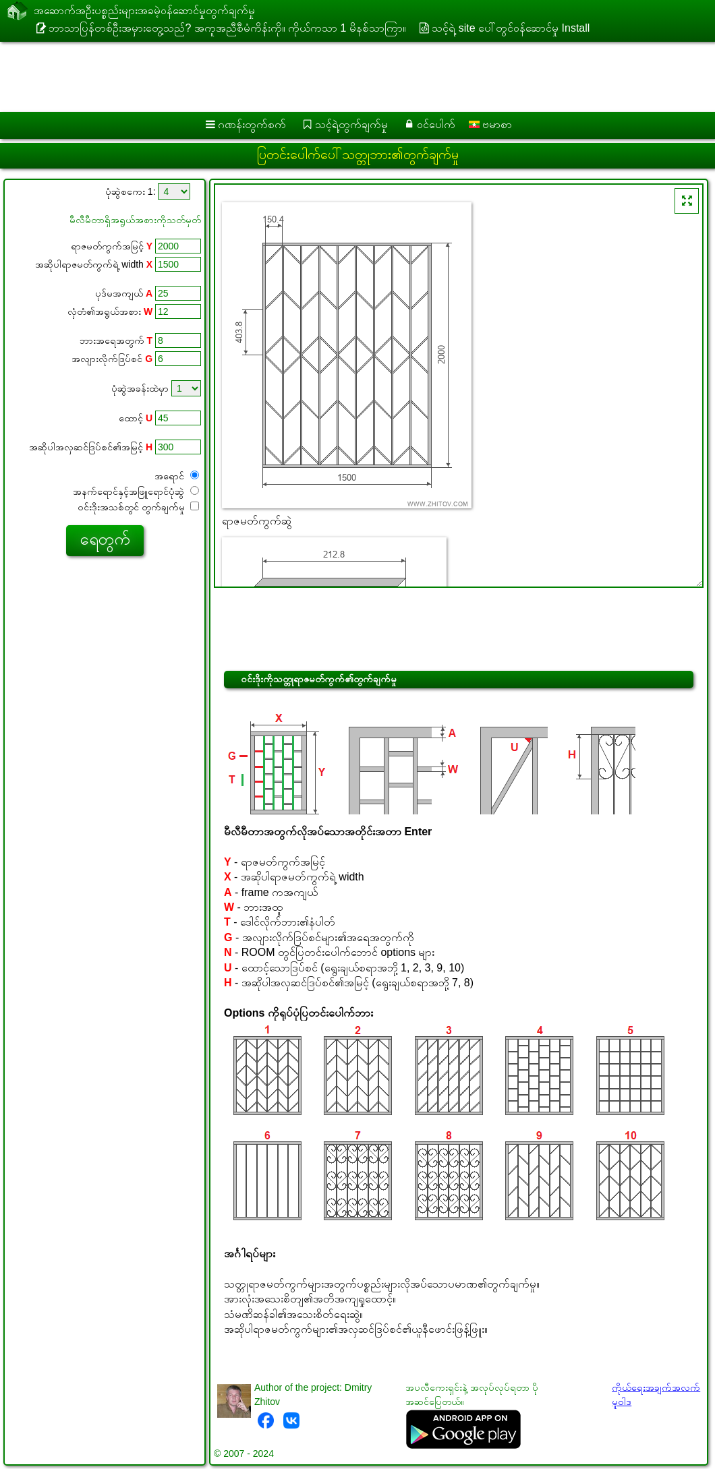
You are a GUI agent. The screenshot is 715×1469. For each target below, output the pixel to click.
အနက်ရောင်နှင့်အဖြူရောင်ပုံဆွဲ (136, 491)
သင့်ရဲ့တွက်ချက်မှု (351, 124)
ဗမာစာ (490, 124)
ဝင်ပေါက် (436, 124)
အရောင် (176, 476)
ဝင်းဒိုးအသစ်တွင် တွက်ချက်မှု (138, 507)
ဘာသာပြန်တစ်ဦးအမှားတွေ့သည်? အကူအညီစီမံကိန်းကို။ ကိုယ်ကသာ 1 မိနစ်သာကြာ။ (227, 28)
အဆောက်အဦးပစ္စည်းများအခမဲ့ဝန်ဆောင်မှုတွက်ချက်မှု (144, 11)
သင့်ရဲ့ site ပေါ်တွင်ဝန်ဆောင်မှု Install (511, 28)
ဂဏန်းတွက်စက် (252, 124)
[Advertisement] (344, 77)
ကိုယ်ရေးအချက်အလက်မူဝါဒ (656, 1394)
